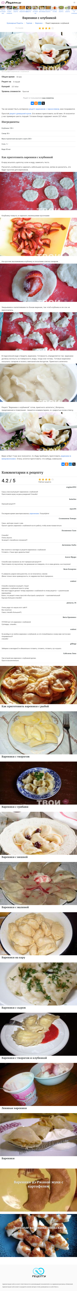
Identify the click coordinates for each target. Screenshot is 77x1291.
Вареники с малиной (15, 907)
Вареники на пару (13, 957)
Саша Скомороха (48, 98)
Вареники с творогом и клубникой (24, 1058)
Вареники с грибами (15, 806)
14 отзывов (19, 28)
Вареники (8, 1158)
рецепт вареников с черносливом (44, 109)
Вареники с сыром (14, 1007)
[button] (74, 2)
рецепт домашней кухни (20, 114)
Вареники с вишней (15, 857)
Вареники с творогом (16, 756)
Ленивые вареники (14, 1108)
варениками (34, 514)
